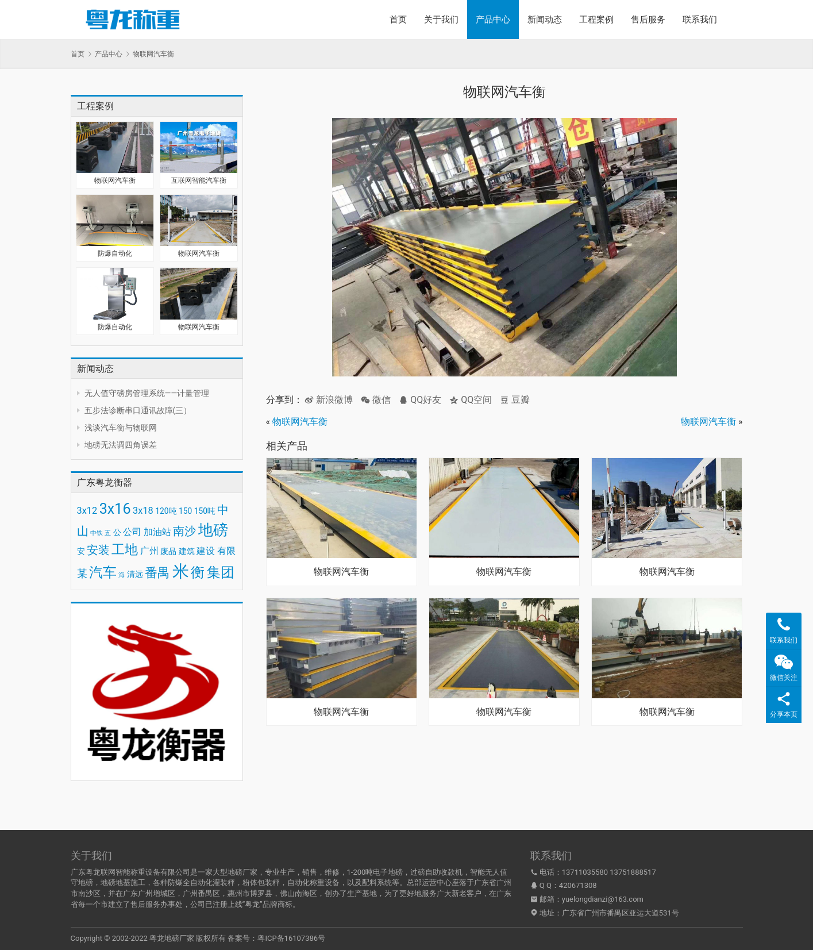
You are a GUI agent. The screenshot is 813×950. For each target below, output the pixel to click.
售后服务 (648, 19)
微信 (376, 399)
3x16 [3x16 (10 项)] (115, 509)
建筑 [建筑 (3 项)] (187, 551)
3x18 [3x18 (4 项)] (143, 510)
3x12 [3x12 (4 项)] (87, 510)
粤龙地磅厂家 (171, 938)
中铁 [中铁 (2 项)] (96, 533)
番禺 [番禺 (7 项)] (157, 573)
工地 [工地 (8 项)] (124, 549)
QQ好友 (420, 399)
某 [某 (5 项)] (82, 573)
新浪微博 (329, 399)
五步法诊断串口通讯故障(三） (138, 410)
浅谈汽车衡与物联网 (120, 427)
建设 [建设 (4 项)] (205, 550)
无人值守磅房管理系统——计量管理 (147, 393)
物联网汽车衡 (115, 180)
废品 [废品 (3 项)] (168, 551)
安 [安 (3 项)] (81, 551)
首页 (398, 19)
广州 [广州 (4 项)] (149, 550)
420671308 (578, 885)
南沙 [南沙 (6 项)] (184, 531)
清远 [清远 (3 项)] (135, 574)
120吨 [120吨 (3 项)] (165, 511)
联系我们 (700, 19)
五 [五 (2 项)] (108, 533)
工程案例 (596, 19)
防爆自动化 (115, 253)
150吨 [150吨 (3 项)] (204, 511)
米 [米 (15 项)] (180, 571)
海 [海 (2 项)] (121, 575)
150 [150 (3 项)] (185, 511)
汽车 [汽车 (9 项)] (103, 572)
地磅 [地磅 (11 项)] (213, 530)
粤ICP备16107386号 (291, 938)
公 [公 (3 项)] (117, 532)
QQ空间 (470, 399)
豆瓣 (515, 399)
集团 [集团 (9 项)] (220, 572)
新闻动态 (544, 19)
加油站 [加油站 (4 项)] (157, 531)
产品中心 (493, 19)
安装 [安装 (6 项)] (98, 550)
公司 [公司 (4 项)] (132, 531)
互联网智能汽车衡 (198, 180)
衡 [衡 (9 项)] (198, 572)
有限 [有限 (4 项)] (226, 550)
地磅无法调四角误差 (120, 444)
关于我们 (441, 19)
